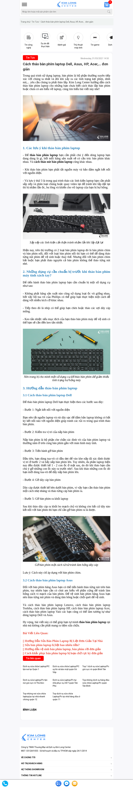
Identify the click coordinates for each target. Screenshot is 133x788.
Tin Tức (35, 22)
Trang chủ (26, 22)
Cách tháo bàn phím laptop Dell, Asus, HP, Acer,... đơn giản (67, 22)
